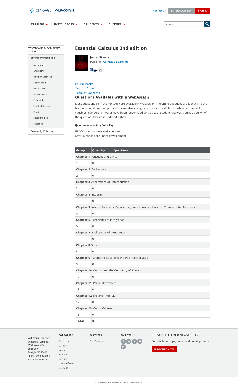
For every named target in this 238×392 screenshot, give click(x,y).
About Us (64, 341)
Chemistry (38, 70)
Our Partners (97, 341)
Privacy (63, 354)
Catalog (37, 24)
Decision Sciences (42, 76)
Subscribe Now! (164, 349)
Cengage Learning (115, 61)
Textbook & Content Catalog (44, 49)
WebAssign (56, 10)
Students (91, 24)
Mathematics (40, 94)
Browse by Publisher (43, 131)
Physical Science (41, 106)
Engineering (39, 82)
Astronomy (39, 65)
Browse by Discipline (43, 57)
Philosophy (39, 100)
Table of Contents (87, 93)
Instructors (64, 24)
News (62, 350)
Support (115, 24)
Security (63, 359)
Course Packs (84, 84)
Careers (63, 345)
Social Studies (40, 117)
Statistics (38, 123)
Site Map (63, 368)
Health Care (39, 88)
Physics (37, 112)
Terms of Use (84, 88)
